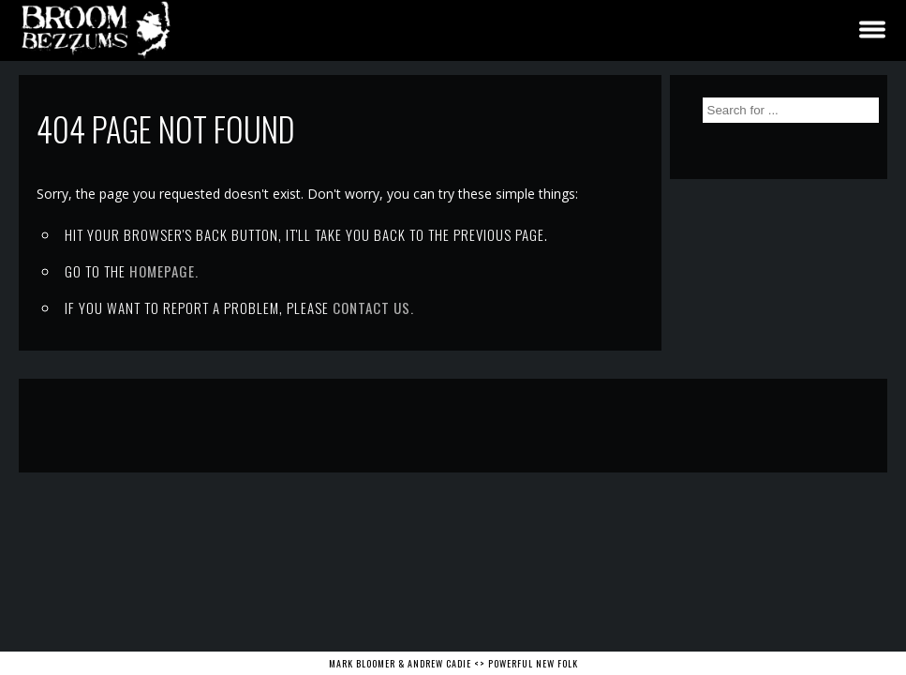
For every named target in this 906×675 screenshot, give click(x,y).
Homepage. (164, 271)
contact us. (373, 307)
